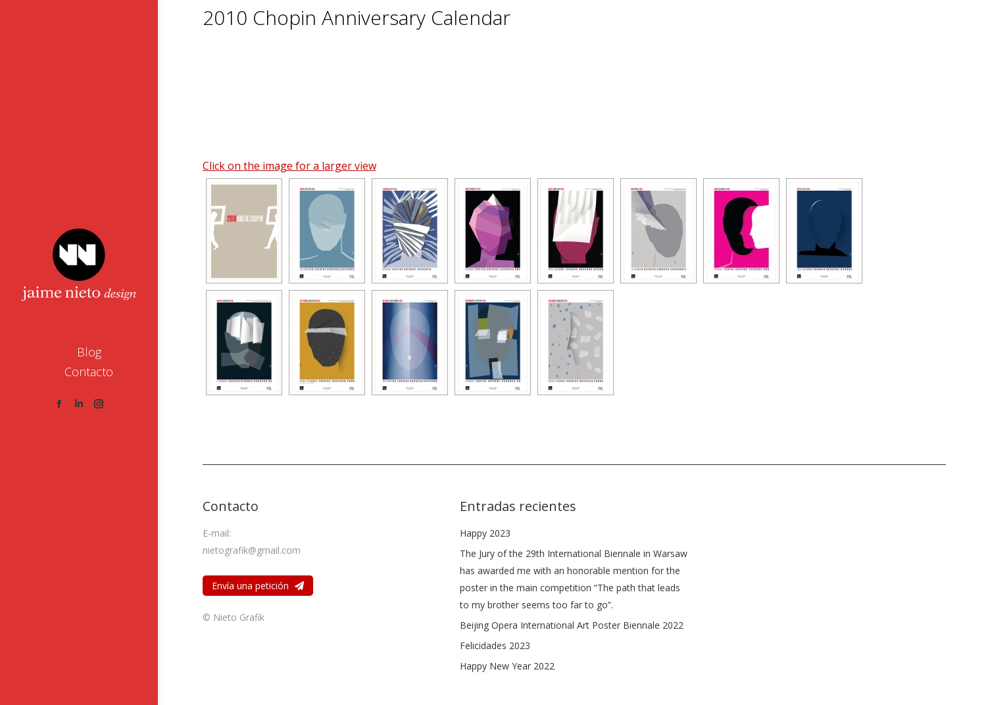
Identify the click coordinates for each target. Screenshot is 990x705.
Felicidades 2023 (495, 645)
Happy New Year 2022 (507, 666)
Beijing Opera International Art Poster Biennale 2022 (571, 625)
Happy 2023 (485, 533)
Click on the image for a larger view (289, 165)
